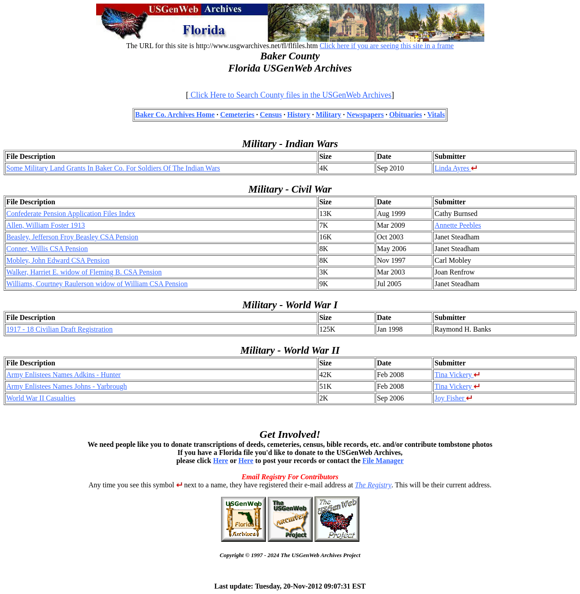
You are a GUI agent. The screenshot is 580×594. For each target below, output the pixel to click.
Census (271, 114)
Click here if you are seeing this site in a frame (386, 46)
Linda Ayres (455, 168)
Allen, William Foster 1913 (45, 225)
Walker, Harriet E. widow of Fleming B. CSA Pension (84, 272)
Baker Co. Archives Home (175, 114)
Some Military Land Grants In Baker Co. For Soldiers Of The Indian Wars (113, 168)
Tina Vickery (457, 374)
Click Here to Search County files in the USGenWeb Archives (290, 94)
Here (220, 460)
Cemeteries (237, 114)
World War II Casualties (40, 398)
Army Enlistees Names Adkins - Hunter (63, 374)
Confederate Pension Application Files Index (70, 213)
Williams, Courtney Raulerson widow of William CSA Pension (97, 284)
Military (328, 114)
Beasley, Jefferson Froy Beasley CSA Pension (72, 237)
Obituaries (405, 114)
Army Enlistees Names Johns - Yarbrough (66, 386)
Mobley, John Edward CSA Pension (58, 260)
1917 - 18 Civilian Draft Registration (59, 329)
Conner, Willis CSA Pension (47, 248)
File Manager (383, 460)
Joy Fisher (453, 398)
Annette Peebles (457, 225)
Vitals (436, 114)
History (298, 114)
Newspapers (365, 114)
